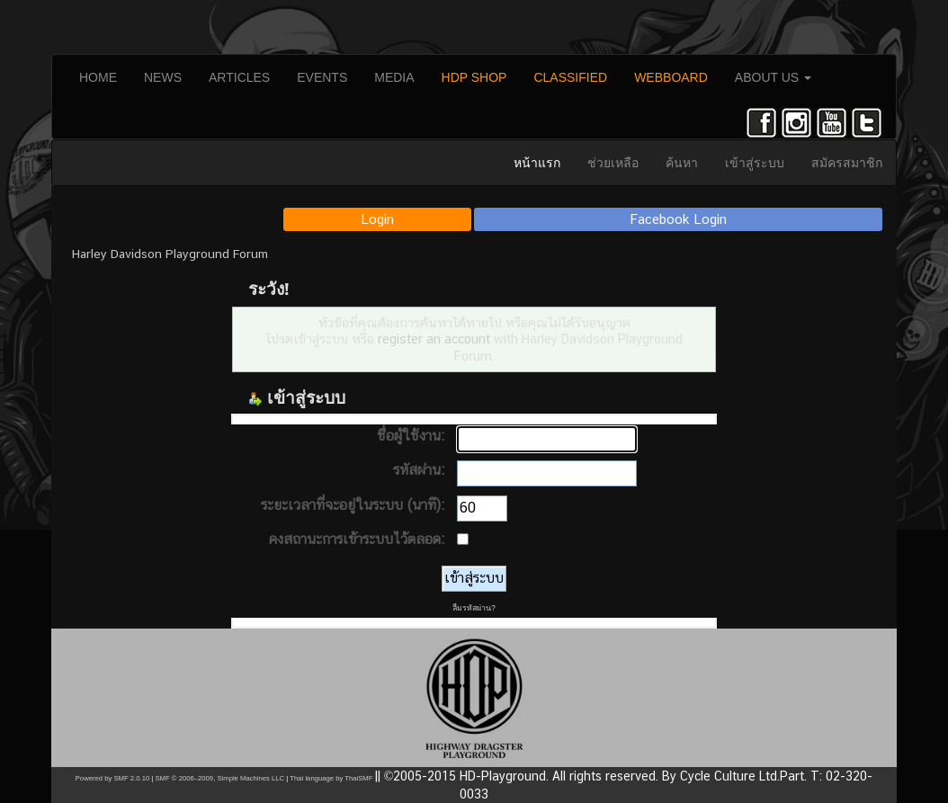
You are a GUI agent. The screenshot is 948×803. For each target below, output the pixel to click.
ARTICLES (239, 77)
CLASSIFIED (570, 77)
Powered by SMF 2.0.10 (112, 778)
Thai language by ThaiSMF (331, 778)
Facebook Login (679, 219)
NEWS (163, 77)
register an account (434, 338)
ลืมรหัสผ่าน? (474, 607)
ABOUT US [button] (773, 77)
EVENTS (322, 77)
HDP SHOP (474, 77)
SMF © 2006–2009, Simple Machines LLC (219, 778)
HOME (98, 77)
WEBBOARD (671, 77)
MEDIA (394, 77)
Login (377, 219)
